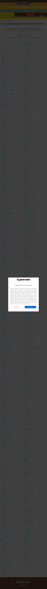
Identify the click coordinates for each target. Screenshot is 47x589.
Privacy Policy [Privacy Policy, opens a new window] (26, 303)
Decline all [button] (16, 307)
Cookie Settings (19, 303)
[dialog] (23, 294)
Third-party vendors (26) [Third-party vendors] (22, 295)
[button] (23, 310)
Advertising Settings (18, 302)
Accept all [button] (30, 307)
